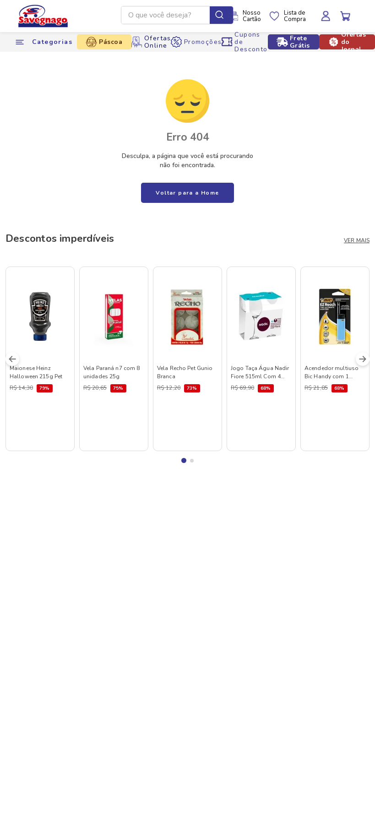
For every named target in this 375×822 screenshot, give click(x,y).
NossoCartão (252, 16)
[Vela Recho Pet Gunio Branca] (187, 359)
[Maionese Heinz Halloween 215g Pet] (40, 359)
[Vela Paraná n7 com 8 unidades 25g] (113, 359)
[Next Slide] (363, 359)
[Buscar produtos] (221, 15)
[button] (183, 460)
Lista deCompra (295, 16)
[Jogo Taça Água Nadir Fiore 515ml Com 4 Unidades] (261, 359)
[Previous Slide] (12, 359)
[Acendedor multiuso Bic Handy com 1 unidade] (335, 359)
